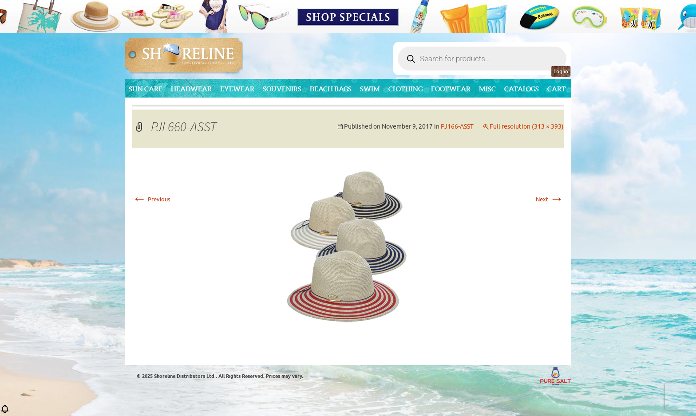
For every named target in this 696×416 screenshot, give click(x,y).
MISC (487, 89)
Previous (151, 199)
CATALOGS (521, 89)
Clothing (405, 89)
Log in (561, 71)
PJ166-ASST (457, 126)
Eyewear (237, 89)
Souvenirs (282, 89)
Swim (370, 89)
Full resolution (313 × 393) (527, 126)
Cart (556, 89)
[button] (5, 412)
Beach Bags (331, 89)
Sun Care (145, 89)
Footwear (451, 89)
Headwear (191, 89)
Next (550, 199)
